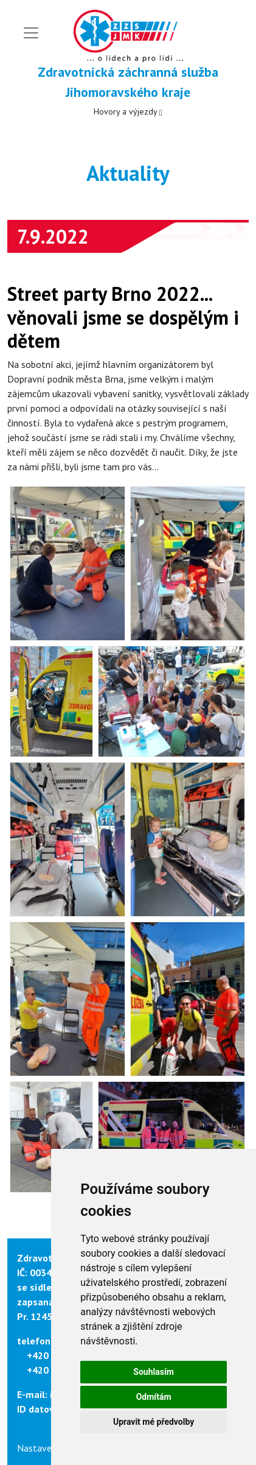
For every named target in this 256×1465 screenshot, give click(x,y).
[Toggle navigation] (31, 32)
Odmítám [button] (153, 1397)
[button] (67, 563)
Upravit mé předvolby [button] (153, 1422)
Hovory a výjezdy (128, 111)
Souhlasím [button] (153, 1372)
